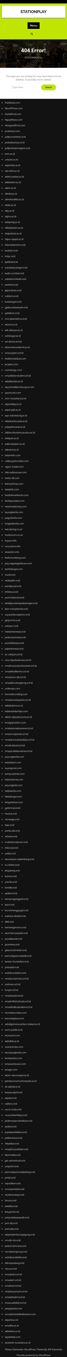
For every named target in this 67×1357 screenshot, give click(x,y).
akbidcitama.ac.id (14, 705)
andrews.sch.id (12, 981)
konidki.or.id (11, 885)
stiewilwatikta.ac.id (14, 205)
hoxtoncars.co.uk (14, 537)
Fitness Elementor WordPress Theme (24, 1349)
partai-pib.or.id (12, 829)
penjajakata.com (13, 1301)
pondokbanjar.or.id (14, 644)
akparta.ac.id (11, 1312)
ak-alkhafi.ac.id (12, 1082)
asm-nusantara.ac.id (15, 402)
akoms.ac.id (11, 329)
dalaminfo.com (13, 458)
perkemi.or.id (11, 290)
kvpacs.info (11, 542)
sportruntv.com (13, 396)
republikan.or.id (13, 1177)
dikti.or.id (9, 919)
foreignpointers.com (15, 722)
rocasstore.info (13, 548)
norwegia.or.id (12, 818)
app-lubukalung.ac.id (16, 419)
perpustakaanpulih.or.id (17, 1211)
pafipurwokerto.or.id (15, 143)
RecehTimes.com (14, 115)
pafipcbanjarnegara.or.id (17, 155)
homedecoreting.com (16, 694)
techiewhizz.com (13, 1054)
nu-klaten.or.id (12, 863)
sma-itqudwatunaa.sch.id (18, 660)
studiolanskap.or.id (14, 1188)
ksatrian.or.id (11, 256)
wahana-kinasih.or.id (15, 913)
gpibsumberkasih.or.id (16, 312)
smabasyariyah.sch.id (16, 1284)
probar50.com (12, 138)
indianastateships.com (16, 711)
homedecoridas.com (16, 1009)
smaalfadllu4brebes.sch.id (18, 1003)
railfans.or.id (11, 1099)
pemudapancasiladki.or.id (18, 953)
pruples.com (11, 368)
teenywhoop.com (14, 486)
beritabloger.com (14, 571)
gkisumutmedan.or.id (16, 947)
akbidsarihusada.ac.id (16, 424)
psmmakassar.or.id (14, 599)
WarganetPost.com (15, 132)
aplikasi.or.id (11, 891)
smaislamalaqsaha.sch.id (18, 700)
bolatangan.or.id (13, 306)
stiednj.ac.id (11, 200)
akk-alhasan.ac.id (14, 334)
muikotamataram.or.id (16, 840)
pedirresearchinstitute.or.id (18, 1115)
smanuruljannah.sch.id (16, 733)
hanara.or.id (11, 812)
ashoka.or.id (11, 835)
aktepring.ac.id (12, 228)
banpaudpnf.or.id (13, 1087)
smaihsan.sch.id (13, 1278)
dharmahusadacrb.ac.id (17, 351)
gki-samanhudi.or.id (15, 1155)
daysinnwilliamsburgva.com (19, 391)
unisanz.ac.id (11, 166)
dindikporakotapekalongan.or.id (21, 604)
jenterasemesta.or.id (15, 638)
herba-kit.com (12, 481)
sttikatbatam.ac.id (14, 233)
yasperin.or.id (12, 1160)
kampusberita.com (15, 773)
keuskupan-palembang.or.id (19, 857)
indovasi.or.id (11, 846)
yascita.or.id (11, 880)
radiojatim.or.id (12, 582)
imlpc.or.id (10, 262)
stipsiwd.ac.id (12, 452)
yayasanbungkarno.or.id (17, 615)
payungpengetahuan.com (18, 565)
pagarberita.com (13, 520)
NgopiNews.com (13, 127)
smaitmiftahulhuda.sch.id (18, 998)
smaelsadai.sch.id (14, 992)
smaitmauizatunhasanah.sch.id (21, 666)
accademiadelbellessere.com (20, 1307)
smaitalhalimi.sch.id (15, 1290)
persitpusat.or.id (13, 587)
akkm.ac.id (10, 194)
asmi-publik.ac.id (13, 1026)
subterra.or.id (12, 301)
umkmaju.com (12, 689)
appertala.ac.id (12, 172)
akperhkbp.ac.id (13, 408)
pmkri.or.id (10, 1172)
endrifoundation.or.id (15, 969)
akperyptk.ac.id (13, 413)
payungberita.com (14, 756)
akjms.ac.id (10, 222)
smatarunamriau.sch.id (17, 975)
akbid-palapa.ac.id (14, 183)
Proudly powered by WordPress (34, 1355)
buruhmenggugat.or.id (16, 908)
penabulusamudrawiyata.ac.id (20, 1076)
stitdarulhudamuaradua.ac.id (20, 436)
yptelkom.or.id (12, 318)
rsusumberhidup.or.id (16, 1110)
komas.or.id (11, 874)
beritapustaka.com (14, 503)
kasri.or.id (9, 902)
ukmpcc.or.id (11, 627)
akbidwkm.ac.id (13, 188)
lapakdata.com (13, 1329)
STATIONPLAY (33, 11)
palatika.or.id (11, 1200)
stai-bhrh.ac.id (12, 177)
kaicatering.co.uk (13, 531)
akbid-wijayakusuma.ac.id (18, 717)
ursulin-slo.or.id (13, 1233)
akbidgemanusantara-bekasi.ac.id (22, 1020)
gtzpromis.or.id (12, 621)
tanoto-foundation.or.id (17, 958)
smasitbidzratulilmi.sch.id (18, 380)
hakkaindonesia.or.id (15, 632)
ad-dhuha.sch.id (13, 346)
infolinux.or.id (11, 593)
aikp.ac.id (9, 217)
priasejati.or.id (12, 964)
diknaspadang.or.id (14, 1256)
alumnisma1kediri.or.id (16, 930)
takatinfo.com (12, 492)
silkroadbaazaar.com (16, 475)
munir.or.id (10, 576)
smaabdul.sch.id (13, 1267)
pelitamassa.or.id (13, 1132)
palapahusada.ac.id (15, 430)
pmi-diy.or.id (11, 1217)
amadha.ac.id (12, 1318)
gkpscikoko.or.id (13, 295)
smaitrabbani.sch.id (15, 745)
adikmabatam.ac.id (15, 447)
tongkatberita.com (14, 526)
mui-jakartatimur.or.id (16, 323)
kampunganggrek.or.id (16, 896)
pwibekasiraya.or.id (15, 149)
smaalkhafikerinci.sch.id (17, 672)
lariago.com (11, 1065)
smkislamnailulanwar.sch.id (19, 728)
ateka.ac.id (10, 211)
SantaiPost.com (13, 121)
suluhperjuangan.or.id (16, 273)
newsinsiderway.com (16, 509)
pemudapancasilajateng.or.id (20, 1166)
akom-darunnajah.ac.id (17, 1070)
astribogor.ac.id (13, 340)
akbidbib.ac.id (12, 1037)
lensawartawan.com (15, 1059)
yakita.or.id (10, 851)
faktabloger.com (13, 795)
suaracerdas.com (14, 1042)
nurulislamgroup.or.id (16, 1245)
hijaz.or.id (9, 823)
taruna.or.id (10, 1194)
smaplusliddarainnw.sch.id (18, 750)
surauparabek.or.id (14, 1183)
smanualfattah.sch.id (15, 1295)
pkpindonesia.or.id (14, 649)
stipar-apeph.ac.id (14, 245)
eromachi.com (12, 1031)
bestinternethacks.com (17, 497)
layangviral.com (13, 767)
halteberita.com (13, 790)
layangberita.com (14, 514)
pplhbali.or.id (11, 267)
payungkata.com (14, 784)
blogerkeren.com (14, 801)
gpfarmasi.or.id (12, 806)
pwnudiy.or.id (12, 1222)
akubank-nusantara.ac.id (17, 1335)
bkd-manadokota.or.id (16, 610)
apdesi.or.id (11, 1121)
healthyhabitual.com (15, 363)
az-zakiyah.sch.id (13, 655)
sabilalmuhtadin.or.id (15, 284)
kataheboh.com (13, 761)
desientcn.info (12, 554)
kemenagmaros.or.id (15, 924)
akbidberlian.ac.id (14, 385)
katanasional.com (14, 778)
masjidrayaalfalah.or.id (16, 1144)
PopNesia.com (12, 110)
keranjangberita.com (15, 1048)
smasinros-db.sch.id (15, 677)
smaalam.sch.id (13, 1273)
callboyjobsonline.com (17, 464)
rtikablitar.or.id (12, 1138)
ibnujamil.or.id (12, 1205)
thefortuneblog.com (15, 559)
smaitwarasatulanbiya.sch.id (19, 739)
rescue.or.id (11, 1262)
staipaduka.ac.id (13, 239)
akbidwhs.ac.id (12, 1323)
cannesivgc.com (13, 374)
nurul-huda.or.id (13, 1104)
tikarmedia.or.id (13, 1149)
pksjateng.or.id (12, 868)
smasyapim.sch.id (14, 357)
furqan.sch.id (11, 986)
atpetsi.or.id (11, 1093)
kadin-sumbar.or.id (14, 278)
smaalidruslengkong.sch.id (19, 683)
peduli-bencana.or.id (15, 1239)
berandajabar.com (14, 1014)
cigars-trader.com (14, 469)
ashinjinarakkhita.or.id (16, 1250)
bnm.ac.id (10, 160)
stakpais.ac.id (12, 441)
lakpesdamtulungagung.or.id (20, 1228)
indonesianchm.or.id (15, 250)
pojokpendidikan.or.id (16, 1127)
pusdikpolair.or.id (13, 936)
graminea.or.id (12, 941)
